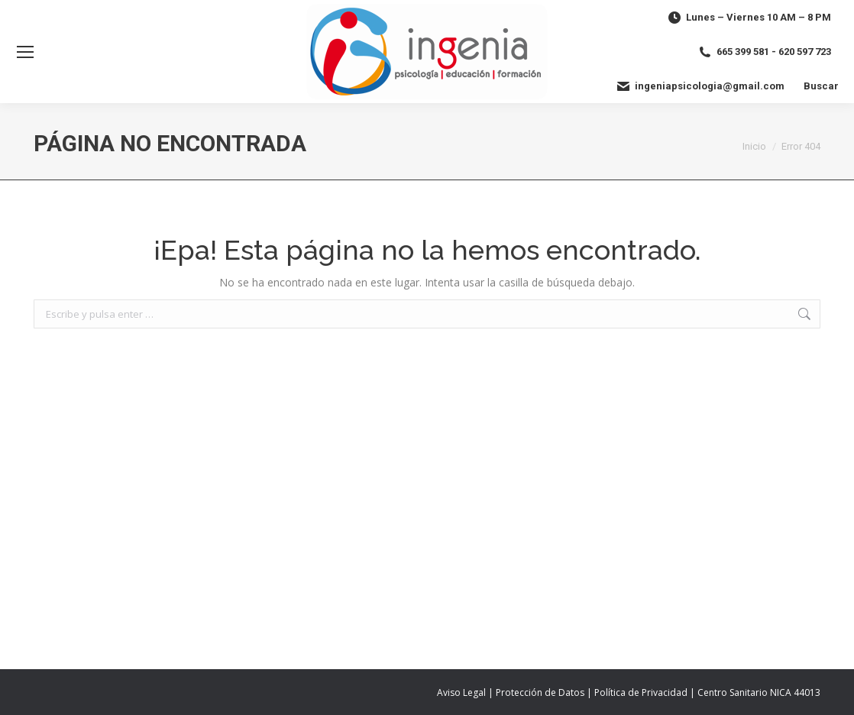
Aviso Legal (461, 692)
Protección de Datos (540, 692)
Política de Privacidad (640, 692)
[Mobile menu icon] (25, 52)
